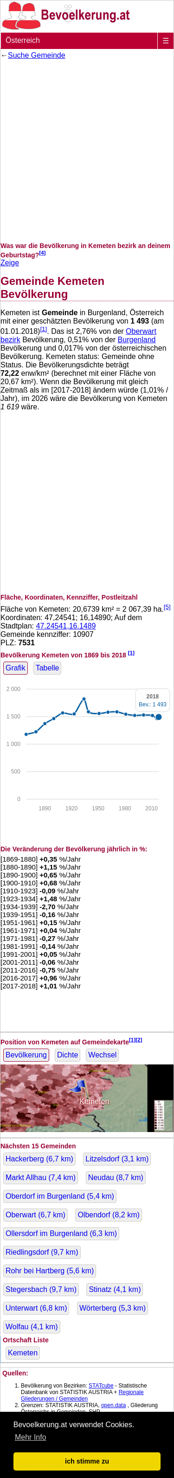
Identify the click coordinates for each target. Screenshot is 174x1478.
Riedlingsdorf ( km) (42, 1252)
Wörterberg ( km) (112, 1308)
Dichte (67, 1055)
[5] (167, 606)
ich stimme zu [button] (87, 1461)
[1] (43, 328)
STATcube (101, 1385)
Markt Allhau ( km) (41, 1177)
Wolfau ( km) (32, 1327)
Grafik (16, 668)
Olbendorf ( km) (108, 1215)
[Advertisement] (87, 150)
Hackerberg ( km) (39, 1159)
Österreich (23, 40)
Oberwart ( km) (35, 1215)
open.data (113, 1405)
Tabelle (47, 668)
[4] (42, 252)
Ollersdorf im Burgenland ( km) (61, 1233)
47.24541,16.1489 (66, 626)
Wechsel (102, 1055)
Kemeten (23, 1353)
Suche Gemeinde (36, 55)
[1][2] (135, 1039)
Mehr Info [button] (30, 1437)
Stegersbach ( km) (41, 1289)
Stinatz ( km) (115, 1289)
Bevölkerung (26, 1055)
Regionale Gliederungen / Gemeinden (82, 1395)
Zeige (9, 263)
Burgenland (137, 340)
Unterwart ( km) (36, 1308)
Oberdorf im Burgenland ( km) (60, 1196)
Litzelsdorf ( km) (116, 1159)
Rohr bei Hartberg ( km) (50, 1271)
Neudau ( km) (115, 1177)
